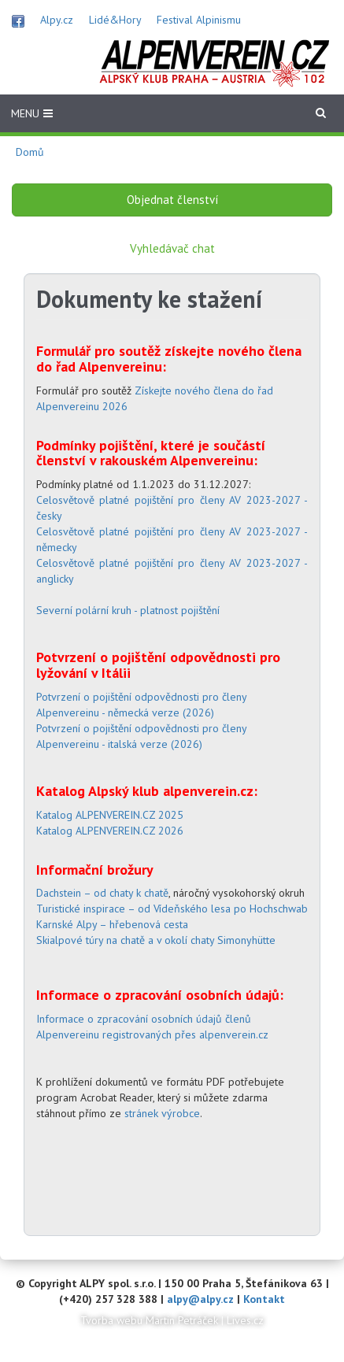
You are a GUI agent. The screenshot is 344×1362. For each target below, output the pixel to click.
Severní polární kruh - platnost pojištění (128, 610)
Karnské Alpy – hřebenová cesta (112, 924)
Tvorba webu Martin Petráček (149, 1320)
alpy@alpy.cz (200, 1299)
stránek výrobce (162, 1113)
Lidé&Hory (115, 20)
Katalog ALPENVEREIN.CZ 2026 (109, 830)
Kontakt (264, 1299)
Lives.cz (245, 1320)
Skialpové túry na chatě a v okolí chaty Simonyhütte (156, 940)
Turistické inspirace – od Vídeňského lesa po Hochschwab (172, 908)
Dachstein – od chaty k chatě (102, 893)
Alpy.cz (56, 20)
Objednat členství (172, 199)
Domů (30, 152)
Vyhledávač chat (172, 248)
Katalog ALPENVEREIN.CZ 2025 (109, 815)
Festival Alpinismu (199, 20)
